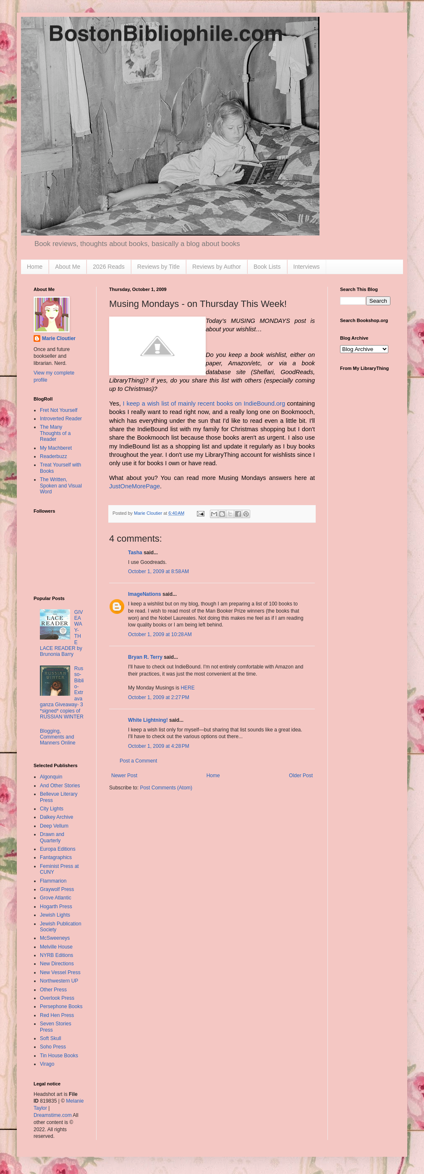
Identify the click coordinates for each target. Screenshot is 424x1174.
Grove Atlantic (55, 898)
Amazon (239, 363)
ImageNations (144, 594)
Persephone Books (61, 1006)
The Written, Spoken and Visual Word (61, 486)
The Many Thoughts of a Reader (55, 433)
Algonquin (51, 777)
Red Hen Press (57, 1015)
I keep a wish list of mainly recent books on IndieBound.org (204, 403)
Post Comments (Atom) (166, 788)
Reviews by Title (158, 266)
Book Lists (267, 266)
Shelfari (263, 372)
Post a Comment (138, 761)
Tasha (135, 553)
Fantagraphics (56, 857)
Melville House (56, 947)
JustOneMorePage (134, 486)
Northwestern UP (59, 981)
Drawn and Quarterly (52, 837)
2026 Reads (109, 266)
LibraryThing (126, 380)
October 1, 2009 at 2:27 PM (158, 697)
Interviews (306, 266)
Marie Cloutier (59, 338)
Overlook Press (57, 998)
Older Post (301, 775)
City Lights (51, 809)
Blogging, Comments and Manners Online (58, 737)
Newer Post (124, 775)
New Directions (57, 964)
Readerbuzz (53, 456)
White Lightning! (148, 720)
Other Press (53, 990)
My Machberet (56, 448)
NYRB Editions (56, 955)
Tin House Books (59, 1056)
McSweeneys (55, 938)
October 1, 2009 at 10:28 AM (160, 634)
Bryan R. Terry (145, 657)
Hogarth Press (56, 906)
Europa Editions (58, 849)
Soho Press (53, 1047)
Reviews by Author (216, 266)
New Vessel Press (60, 972)
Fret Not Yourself (58, 410)
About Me (67, 266)
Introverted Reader (61, 419)
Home (34, 266)
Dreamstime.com (53, 1115)
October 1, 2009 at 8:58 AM (158, 571)
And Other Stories (60, 786)
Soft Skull (50, 1038)
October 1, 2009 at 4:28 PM (158, 746)
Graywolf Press (57, 889)
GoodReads (296, 372)
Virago (47, 1064)
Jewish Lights (55, 915)
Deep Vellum (54, 826)
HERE (187, 688)
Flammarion (53, 881)
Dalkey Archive (56, 817)
